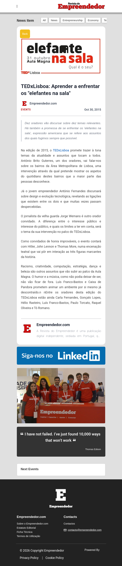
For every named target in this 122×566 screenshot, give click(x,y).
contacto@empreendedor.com (85, 529)
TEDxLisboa (61, 150)
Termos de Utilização (28, 536)
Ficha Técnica (24, 532)
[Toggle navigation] (17, 6)
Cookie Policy (54, 558)
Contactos (69, 523)
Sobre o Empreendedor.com (32, 523)
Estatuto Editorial (26, 527)
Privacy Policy (29, 558)
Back (25, 33)
